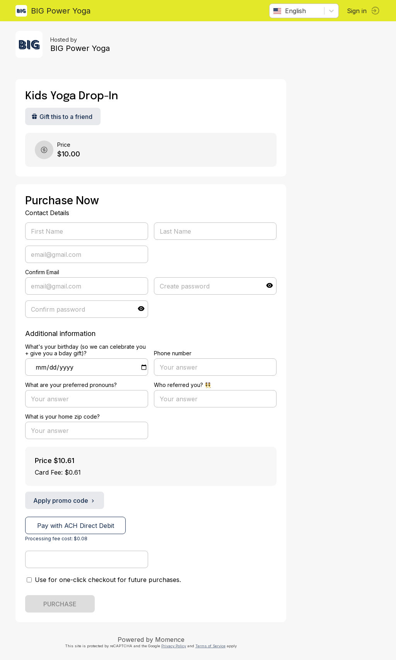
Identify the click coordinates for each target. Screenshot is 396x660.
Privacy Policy (173, 646)
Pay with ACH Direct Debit (75, 525)
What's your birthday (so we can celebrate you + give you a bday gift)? (85, 349)
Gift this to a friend (61, 116)
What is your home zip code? (62, 416)
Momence (169, 639)
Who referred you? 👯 (182, 385)
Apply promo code (64, 500)
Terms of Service (210, 646)
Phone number (172, 353)
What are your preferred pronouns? (71, 385)
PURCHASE (60, 604)
